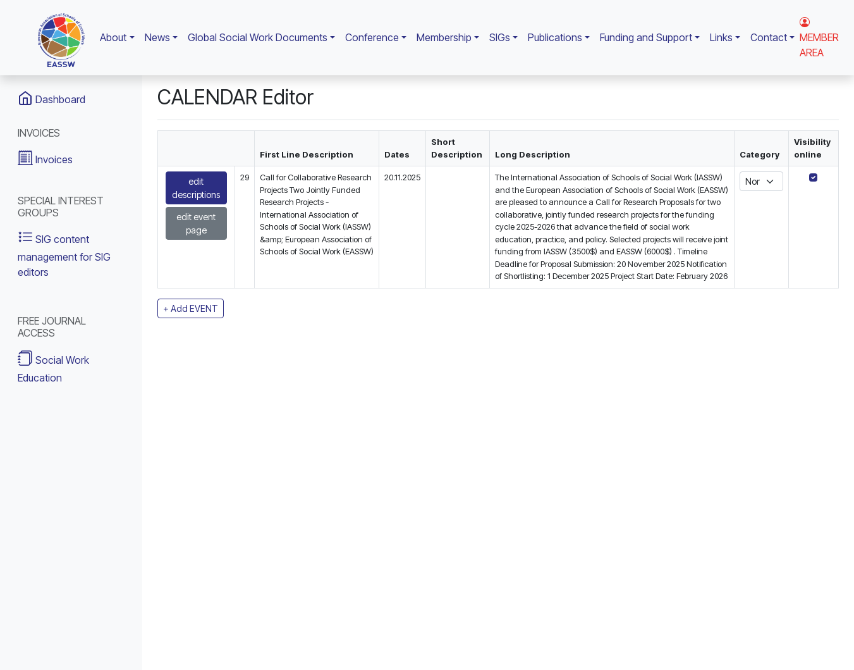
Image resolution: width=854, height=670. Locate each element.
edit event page (196, 223)
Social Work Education (53, 366)
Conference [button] (372, 37)
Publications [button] (555, 37)
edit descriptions (196, 188)
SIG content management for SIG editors (64, 253)
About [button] (113, 37)
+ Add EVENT (190, 308)
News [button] (157, 37)
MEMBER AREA (819, 37)
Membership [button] (444, 37)
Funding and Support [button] (646, 37)
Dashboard (51, 98)
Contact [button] (768, 37)
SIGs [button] (499, 37)
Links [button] (721, 37)
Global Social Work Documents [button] (257, 37)
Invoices (45, 158)
